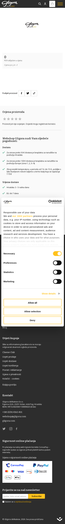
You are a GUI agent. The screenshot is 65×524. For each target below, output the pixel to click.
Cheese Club (8, 352)
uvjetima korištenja (23, 502)
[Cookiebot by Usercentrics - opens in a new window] (48, 202)
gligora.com (8, 421)
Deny (32, 320)
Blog (4, 327)
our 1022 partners (22, 216)
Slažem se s (18, 502)
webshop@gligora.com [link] (14, 416)
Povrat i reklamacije (12, 369)
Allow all (32, 302)
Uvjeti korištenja (10, 365)
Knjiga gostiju (9, 384)
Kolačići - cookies (10, 378)
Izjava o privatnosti (11, 374)
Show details (49, 293)
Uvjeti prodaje (9, 356)
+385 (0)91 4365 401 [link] (12, 412)
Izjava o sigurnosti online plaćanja (19, 457)
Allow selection (32, 311)
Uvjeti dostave (9, 361)
